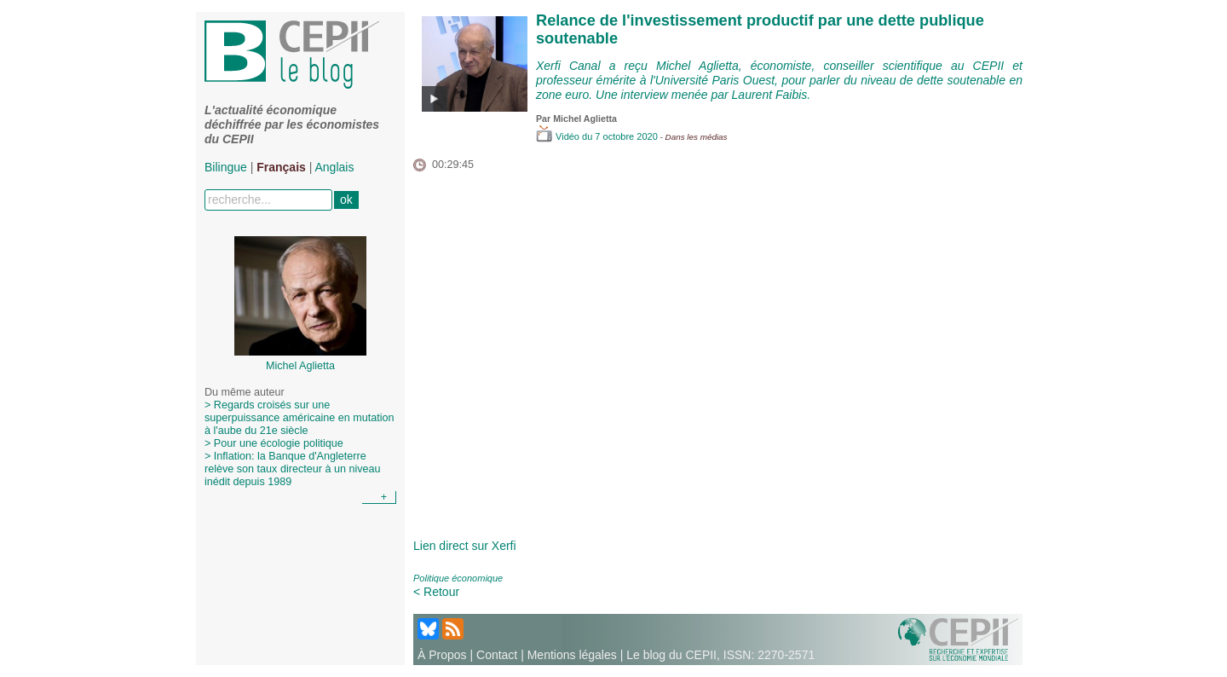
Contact (496, 655)
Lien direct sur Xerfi (464, 546)
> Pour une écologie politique (273, 443)
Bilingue (225, 167)
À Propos (442, 655)
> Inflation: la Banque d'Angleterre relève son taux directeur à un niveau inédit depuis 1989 (292, 469)
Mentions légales (572, 655)
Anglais (334, 167)
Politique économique (458, 578)
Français (281, 167)
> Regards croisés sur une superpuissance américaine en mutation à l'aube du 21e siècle (299, 418)
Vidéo (559, 136)
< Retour (436, 592)
